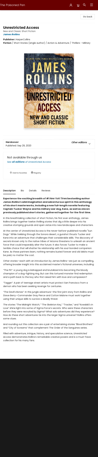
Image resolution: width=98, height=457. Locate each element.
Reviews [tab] (46, 190)
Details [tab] (33, 190)
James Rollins (12, 34)
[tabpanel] (49, 274)
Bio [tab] (22, 190)
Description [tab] (9, 190)
